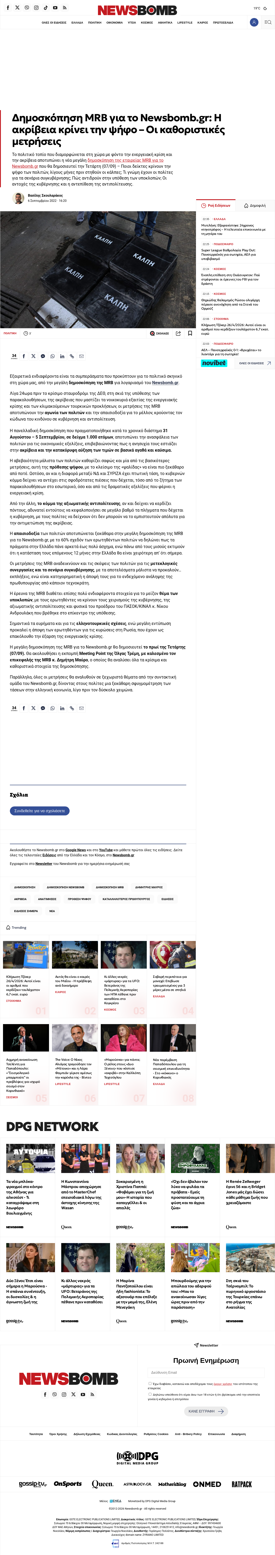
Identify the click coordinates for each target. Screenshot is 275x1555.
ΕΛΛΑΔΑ (77, 22)
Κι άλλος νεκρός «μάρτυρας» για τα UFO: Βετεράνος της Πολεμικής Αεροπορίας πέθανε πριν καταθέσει (82, 1291)
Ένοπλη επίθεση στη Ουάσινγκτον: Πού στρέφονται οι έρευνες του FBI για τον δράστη (230, 279)
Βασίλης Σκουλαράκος (45, 195)
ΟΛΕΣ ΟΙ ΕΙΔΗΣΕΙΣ (54, 22)
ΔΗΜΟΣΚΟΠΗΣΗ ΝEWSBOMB (65, 887)
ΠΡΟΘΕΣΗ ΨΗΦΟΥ (79, 899)
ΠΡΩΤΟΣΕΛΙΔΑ (223, 22)
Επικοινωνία (216, 1434)
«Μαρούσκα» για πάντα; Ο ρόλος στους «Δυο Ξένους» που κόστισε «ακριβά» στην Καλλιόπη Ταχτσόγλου (122, 1068)
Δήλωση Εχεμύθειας (86, 1434)
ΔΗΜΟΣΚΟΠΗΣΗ (24, 887)
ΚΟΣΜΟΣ (147, 22)
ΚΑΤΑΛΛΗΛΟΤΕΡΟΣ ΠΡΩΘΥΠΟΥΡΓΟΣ (126, 899)
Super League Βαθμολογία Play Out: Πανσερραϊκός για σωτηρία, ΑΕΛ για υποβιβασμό (228, 254)
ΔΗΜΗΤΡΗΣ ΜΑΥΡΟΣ (149, 887)
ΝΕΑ (52, 911)
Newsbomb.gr (165, 382)
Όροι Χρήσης (58, 1434)
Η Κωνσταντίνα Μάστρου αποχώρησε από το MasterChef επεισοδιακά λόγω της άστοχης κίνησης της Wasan (81, 1194)
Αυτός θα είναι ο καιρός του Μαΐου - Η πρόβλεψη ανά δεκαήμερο (73, 981)
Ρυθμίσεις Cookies (156, 1434)
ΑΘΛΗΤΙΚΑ (165, 22)
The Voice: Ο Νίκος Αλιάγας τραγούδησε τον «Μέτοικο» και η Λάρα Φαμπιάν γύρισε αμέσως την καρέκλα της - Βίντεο (73, 1068)
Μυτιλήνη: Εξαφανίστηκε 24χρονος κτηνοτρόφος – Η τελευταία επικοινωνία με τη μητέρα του (233, 229)
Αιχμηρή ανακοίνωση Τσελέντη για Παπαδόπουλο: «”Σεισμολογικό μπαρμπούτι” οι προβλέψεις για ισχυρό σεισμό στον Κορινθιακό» (23, 1075)
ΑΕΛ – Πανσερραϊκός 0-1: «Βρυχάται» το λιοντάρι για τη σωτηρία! (231, 352)
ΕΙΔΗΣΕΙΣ (168, 899)
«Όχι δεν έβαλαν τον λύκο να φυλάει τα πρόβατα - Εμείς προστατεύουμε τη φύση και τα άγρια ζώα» (189, 1194)
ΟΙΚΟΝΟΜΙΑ (114, 22)
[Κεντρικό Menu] (268, 22)
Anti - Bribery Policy (188, 1434)
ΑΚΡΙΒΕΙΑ (20, 899)
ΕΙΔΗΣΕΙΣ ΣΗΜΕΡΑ (26, 911)
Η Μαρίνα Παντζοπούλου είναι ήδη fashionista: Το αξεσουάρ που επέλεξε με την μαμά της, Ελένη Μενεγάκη (136, 1294)
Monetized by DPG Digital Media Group (152, 1501)
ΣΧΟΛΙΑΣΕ (159, 333)
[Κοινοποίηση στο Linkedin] (62, 356)
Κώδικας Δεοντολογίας (122, 1434)
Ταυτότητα (36, 1434)
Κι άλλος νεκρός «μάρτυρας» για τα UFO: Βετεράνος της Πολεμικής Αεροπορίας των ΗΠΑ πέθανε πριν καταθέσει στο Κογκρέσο (122, 990)
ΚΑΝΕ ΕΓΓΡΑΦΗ (206, 1411)
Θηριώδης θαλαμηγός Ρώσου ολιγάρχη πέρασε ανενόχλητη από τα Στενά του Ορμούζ (230, 304)
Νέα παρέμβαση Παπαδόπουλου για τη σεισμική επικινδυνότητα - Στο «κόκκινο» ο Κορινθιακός (171, 1069)
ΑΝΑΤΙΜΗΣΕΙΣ (47, 899)
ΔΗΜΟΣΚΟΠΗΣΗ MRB (110, 887)
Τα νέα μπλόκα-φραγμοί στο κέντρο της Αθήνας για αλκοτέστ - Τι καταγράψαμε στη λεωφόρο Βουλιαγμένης (24, 1197)
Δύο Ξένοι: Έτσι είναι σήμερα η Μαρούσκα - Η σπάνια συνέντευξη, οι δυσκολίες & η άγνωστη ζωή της (26, 1291)
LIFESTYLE (184, 22)
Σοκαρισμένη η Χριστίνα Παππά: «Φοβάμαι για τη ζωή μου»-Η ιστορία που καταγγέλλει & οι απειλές (135, 1194)
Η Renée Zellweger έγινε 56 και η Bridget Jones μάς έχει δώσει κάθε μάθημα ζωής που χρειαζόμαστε (247, 1192)
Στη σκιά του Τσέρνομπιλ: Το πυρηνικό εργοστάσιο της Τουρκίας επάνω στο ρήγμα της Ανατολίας (246, 1294)
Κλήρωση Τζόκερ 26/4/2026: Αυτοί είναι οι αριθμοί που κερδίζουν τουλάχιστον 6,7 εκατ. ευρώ (23, 985)
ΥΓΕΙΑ (132, 22)
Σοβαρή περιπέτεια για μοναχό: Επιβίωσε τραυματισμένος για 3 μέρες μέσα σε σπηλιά (170, 983)
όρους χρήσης (223, 1384)
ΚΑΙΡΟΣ (202, 22)
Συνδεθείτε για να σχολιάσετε (39, 811)
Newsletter (43, 864)
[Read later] (190, 333)
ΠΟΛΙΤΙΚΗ (94, 22)
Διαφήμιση (238, 1434)
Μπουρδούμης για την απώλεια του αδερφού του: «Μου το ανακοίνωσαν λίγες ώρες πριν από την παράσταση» (191, 1294)
